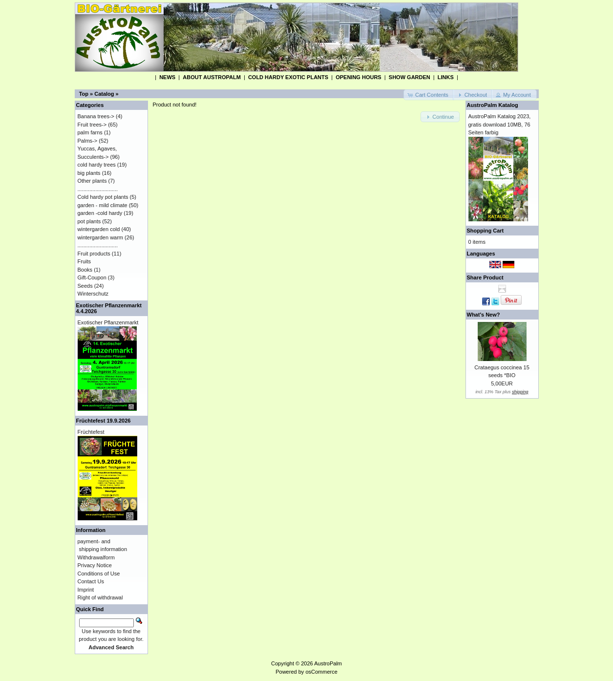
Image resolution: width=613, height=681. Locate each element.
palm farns (90, 132)
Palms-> (88, 141)
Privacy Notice (95, 565)
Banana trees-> (96, 116)
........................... (98, 189)
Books (85, 270)
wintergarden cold (99, 229)
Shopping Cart (485, 231)
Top (83, 94)
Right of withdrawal (100, 597)
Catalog (104, 94)
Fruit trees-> (92, 125)
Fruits (84, 261)
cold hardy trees (97, 165)
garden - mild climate (102, 205)
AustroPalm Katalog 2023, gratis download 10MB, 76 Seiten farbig (499, 124)
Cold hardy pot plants (103, 197)
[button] (428, 95)
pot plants (89, 221)
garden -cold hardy (100, 213)
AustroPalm (328, 663)
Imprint (86, 590)
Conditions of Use (99, 573)
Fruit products (94, 253)
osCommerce (321, 672)
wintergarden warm (101, 237)
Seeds (85, 286)
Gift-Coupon (92, 277)
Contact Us (91, 581)
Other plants (92, 181)
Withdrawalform (96, 557)
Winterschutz (93, 294)
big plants (89, 173)
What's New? (483, 315)
